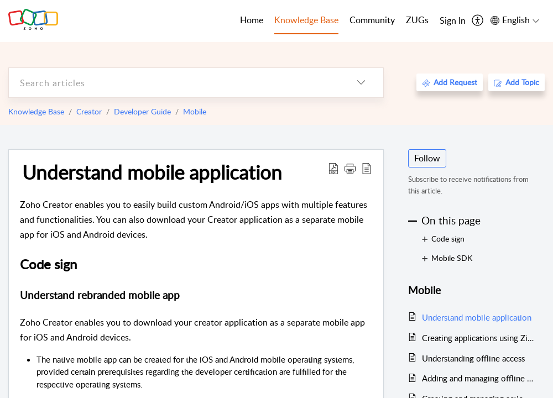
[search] (174, 82)
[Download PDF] (333, 168)
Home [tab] (251, 20)
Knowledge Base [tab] (306, 20)
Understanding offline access (473, 358)
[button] (350, 168)
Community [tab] (372, 20)
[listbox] (361, 82)
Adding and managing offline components (478, 378)
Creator (89, 111)
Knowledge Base (36, 111)
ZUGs (417, 20)
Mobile (194, 111)
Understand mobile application (152, 172)
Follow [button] (427, 158)
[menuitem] (452, 21)
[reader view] (366, 168)
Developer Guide (142, 111)
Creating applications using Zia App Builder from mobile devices (478, 337)
